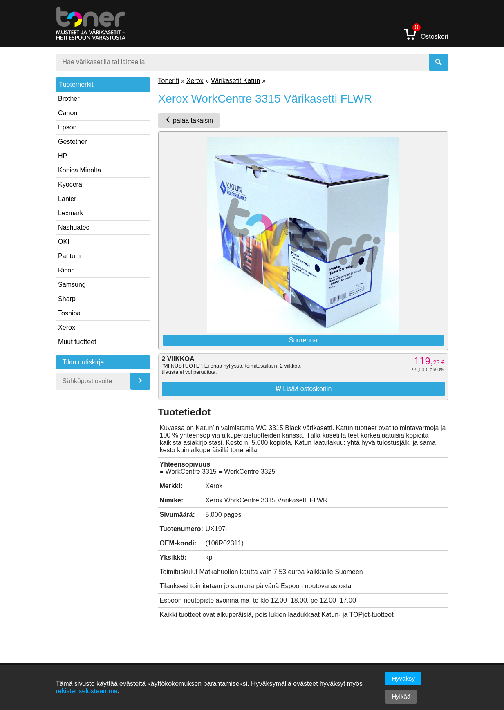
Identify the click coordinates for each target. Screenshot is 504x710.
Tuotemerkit (76, 84)
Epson (67, 127)
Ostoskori (426, 33)
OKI (63, 241)
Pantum (69, 255)
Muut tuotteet (77, 341)
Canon (67, 112)
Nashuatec (74, 227)
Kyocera (70, 184)
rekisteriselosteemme (87, 691)
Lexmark (70, 213)
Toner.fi (168, 80)
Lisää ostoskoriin (303, 388)
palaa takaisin (189, 120)
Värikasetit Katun (235, 80)
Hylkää (401, 696)
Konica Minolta (79, 170)
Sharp (67, 298)
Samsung (72, 284)
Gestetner (72, 141)
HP (62, 155)
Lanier (67, 198)
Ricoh (66, 270)
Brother (68, 98)
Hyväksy (403, 678)
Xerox (66, 327)
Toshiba (69, 313)
